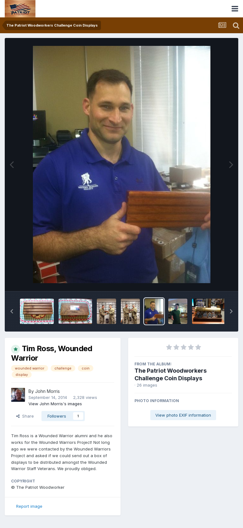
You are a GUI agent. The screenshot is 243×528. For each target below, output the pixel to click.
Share (25, 416)
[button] (12, 311)
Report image (29, 506)
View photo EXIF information (183, 415)
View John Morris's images (55, 403)
